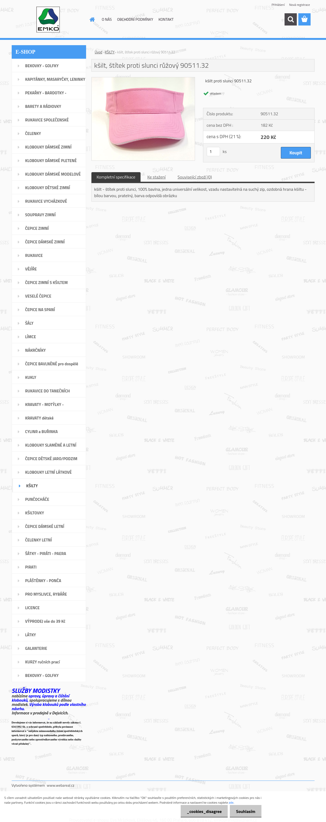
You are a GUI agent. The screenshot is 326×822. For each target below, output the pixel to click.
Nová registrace (299, 4)
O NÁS (107, 19)
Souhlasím (245, 811)
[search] (291, 19)
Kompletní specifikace (116, 177)
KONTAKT (166, 19)
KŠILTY (110, 52)
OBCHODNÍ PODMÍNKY (135, 19)
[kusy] (213, 151)
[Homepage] (92, 19)
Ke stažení (156, 177)
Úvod (98, 52)
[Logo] (48, 19)
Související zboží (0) (194, 177)
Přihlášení (278, 4)
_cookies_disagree (202, 811)
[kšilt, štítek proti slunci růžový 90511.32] (143, 79)
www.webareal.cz (60, 785)
